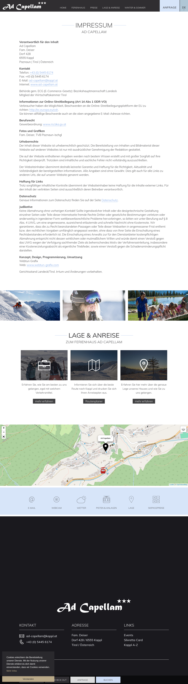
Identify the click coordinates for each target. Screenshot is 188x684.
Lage (131, 507)
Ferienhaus (78, 7)
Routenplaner (94, 401)
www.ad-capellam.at (44, 84)
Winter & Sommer (135, 7)
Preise (93, 7)
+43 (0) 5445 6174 (41, 72)
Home (63, 7)
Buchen (108, 680)
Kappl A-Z (131, 645)
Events (128, 635)
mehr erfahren (44, 401)
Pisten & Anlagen (106, 507)
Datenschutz (110, 200)
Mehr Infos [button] (12, 671)
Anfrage (169, 7)
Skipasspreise (156, 507)
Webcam (57, 507)
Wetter (81, 507)
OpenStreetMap (182, 484)
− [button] (4, 432)
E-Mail (31, 507)
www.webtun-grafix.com (43, 265)
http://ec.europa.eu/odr (43, 109)
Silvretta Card (133, 640)
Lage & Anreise (111, 7)
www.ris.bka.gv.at (54, 124)
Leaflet (172, 484)
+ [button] (4, 428)
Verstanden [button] (28, 679)
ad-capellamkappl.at (43, 80)
